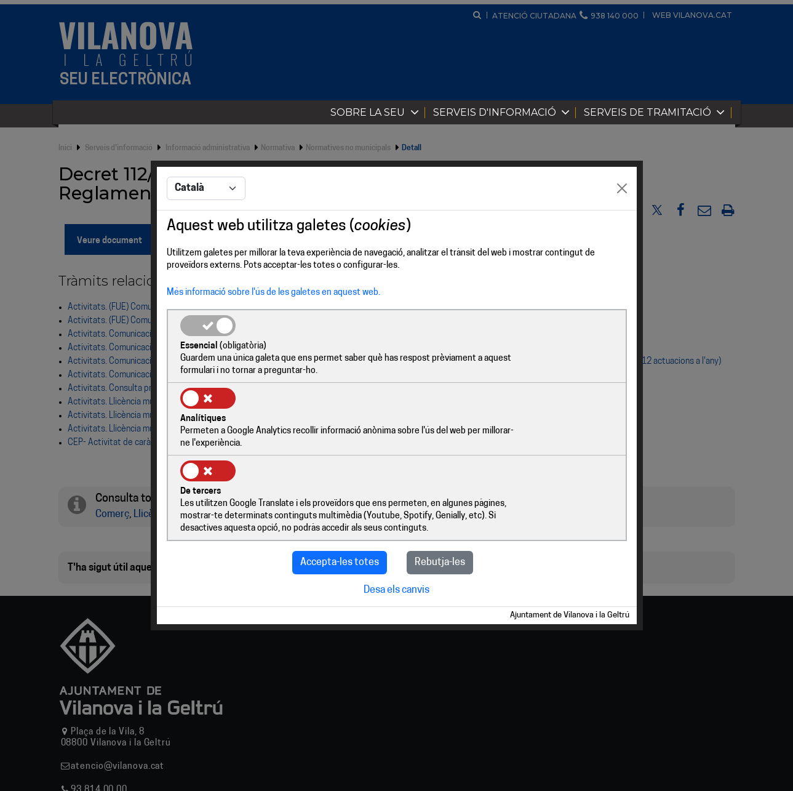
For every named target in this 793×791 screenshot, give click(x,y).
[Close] (622, 226)
